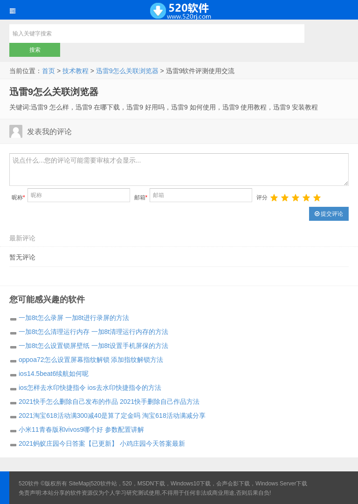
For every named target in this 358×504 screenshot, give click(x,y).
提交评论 (329, 214)
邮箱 (141, 197)
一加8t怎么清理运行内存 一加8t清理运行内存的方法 (93, 331)
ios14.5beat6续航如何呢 (54, 373)
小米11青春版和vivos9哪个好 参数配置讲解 (81, 429)
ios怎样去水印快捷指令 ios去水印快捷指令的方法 (90, 387)
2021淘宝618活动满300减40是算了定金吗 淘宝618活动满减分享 (112, 415)
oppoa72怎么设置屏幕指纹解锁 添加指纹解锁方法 (91, 359)
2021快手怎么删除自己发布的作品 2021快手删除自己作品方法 (109, 401)
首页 (48, 71)
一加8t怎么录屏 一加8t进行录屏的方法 (74, 317)
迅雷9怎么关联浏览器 (127, 71)
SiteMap (79, 483)
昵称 (18, 197)
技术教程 (75, 71)
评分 (262, 197)
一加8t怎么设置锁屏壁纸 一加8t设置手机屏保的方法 (93, 345)
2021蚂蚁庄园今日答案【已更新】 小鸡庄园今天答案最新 (102, 443)
